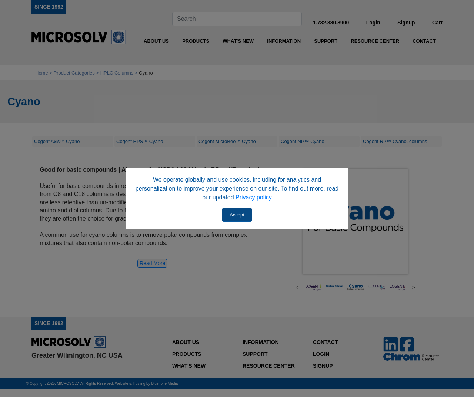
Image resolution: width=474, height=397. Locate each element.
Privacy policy (254, 197)
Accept (237, 215)
